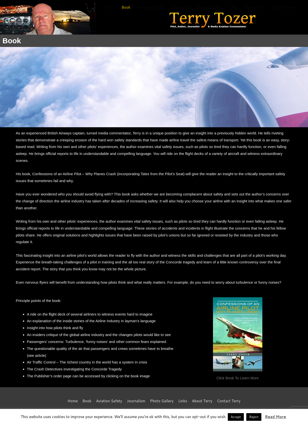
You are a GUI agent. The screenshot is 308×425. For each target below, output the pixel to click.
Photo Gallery (209, 7)
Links (232, 7)
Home (109, 7)
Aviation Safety (151, 7)
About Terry (254, 7)
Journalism (180, 7)
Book (125, 7)
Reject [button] (254, 417)
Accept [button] (236, 417)
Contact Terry (284, 7)
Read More (275, 416)
